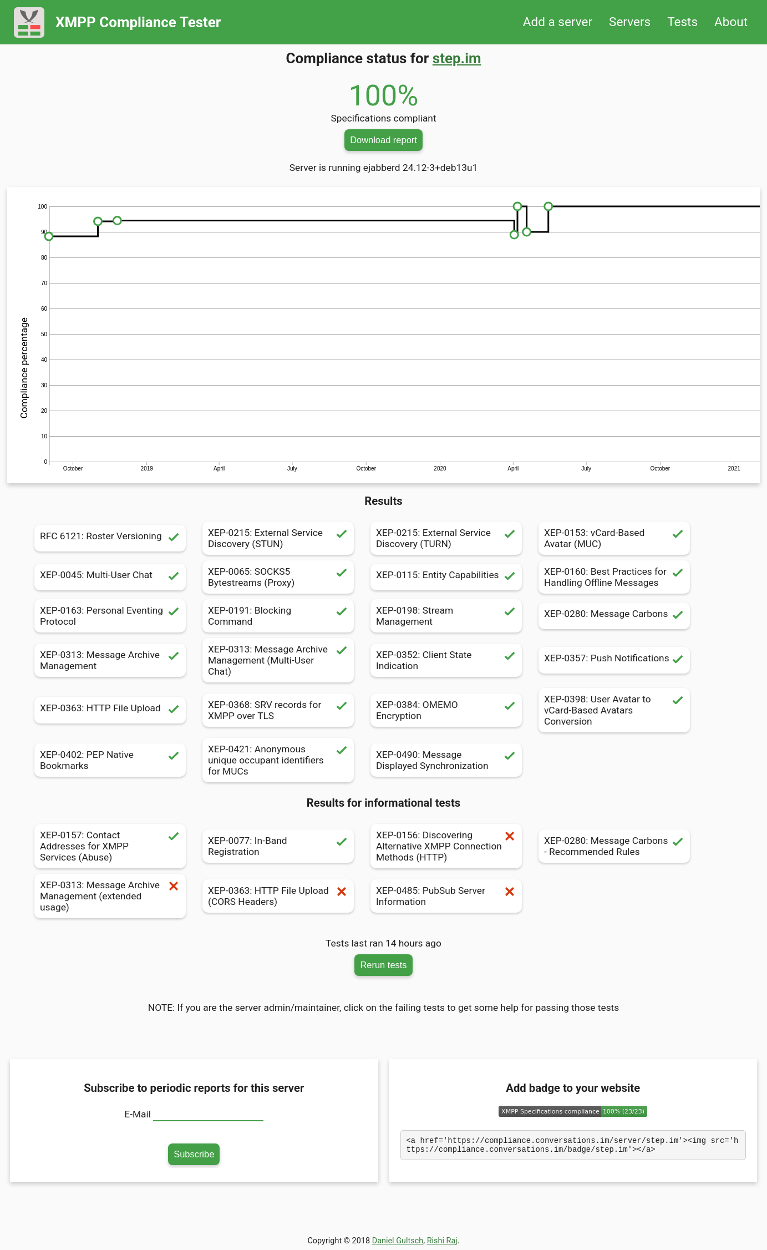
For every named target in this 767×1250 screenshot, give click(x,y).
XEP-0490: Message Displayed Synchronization (446, 760)
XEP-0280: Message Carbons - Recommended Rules (614, 846)
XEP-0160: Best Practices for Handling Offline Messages (614, 577)
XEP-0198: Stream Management (446, 616)
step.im (457, 58)
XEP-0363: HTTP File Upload (110, 710)
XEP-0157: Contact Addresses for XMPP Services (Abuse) (110, 846)
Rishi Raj (442, 1241)
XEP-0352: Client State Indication (446, 660)
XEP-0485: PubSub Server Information (446, 896)
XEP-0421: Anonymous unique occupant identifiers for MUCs (278, 760)
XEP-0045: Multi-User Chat (110, 577)
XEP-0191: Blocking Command (278, 616)
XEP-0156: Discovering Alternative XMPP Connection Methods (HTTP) (446, 846)
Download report (383, 140)
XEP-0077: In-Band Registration (278, 846)
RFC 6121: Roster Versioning (110, 538)
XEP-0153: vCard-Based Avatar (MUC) (614, 538)
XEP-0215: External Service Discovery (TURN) (446, 538)
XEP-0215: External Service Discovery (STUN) (278, 538)
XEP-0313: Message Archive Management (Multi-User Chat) (278, 660)
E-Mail (137, 1114)
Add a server (557, 21)
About (731, 21)
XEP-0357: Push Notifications (614, 660)
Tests (682, 21)
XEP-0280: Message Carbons (614, 616)
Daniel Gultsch (398, 1241)
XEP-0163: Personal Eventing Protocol (110, 616)
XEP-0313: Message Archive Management (110, 660)
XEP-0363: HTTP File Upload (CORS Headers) (278, 896)
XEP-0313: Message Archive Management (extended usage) (110, 896)
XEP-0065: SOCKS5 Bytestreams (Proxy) (278, 577)
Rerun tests (383, 965)
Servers (630, 21)
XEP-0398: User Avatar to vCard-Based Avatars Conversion (614, 710)
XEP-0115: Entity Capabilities (446, 577)
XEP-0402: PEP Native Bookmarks (110, 760)
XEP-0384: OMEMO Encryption (446, 710)
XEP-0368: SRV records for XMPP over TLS (278, 710)
